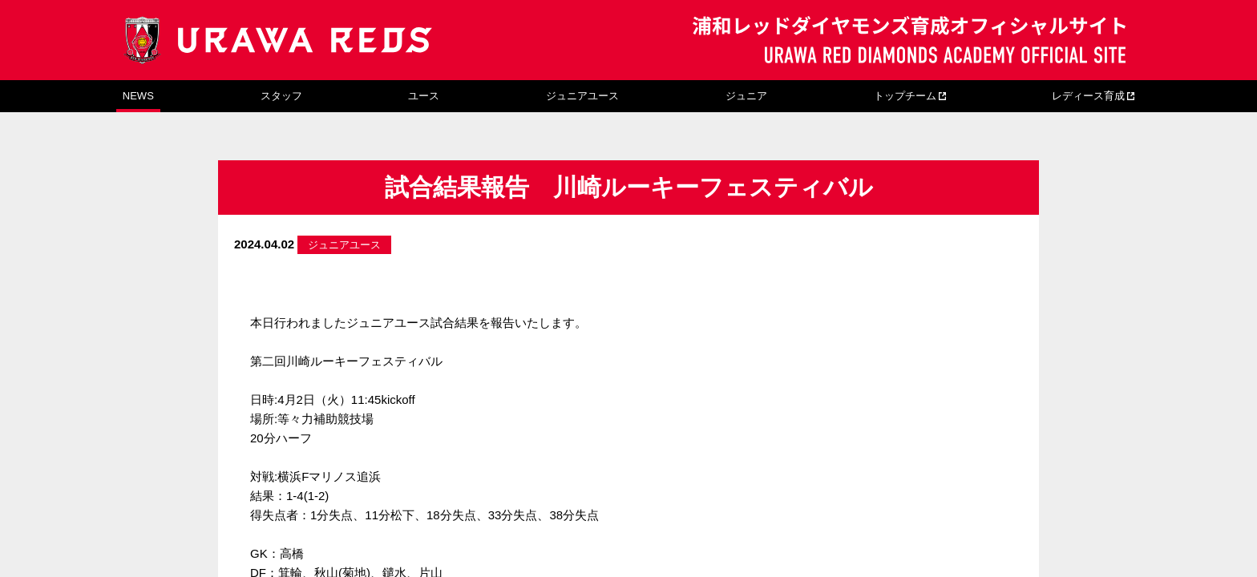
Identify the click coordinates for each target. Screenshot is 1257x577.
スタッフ (281, 96)
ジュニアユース (582, 96)
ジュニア (746, 96)
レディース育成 (1088, 96)
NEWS (138, 96)
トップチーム (905, 96)
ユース (423, 96)
